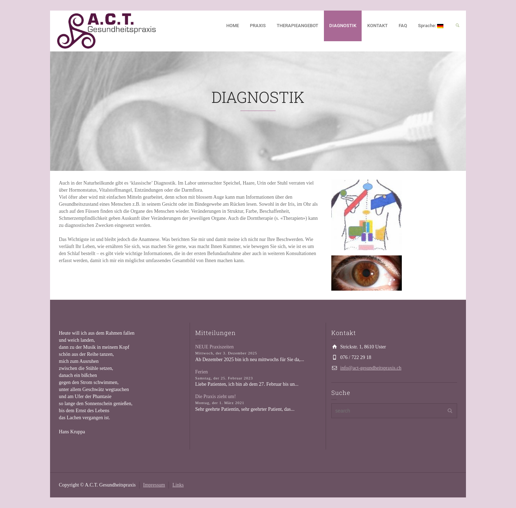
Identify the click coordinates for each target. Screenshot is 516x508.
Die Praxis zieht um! (215, 396)
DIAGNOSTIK (342, 25)
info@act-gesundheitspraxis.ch (370, 368)
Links (178, 485)
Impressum (154, 485)
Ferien (201, 371)
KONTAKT (377, 25)
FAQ (403, 25)
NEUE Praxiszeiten (214, 346)
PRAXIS (258, 25)
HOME (232, 25)
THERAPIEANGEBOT (297, 25)
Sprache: (430, 25)
